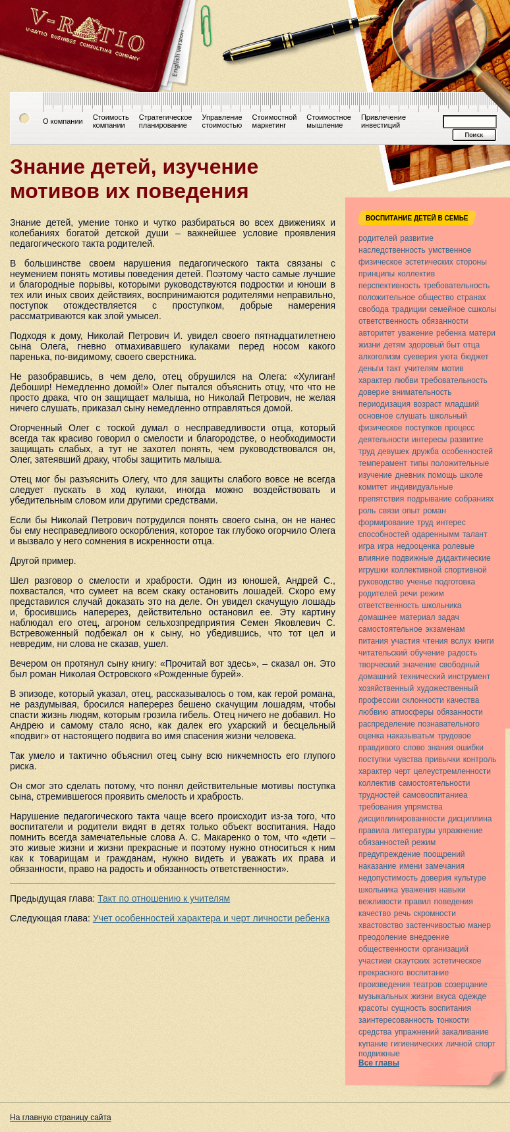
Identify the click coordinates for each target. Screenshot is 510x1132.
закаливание (465, 1032)
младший (462, 404)
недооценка (418, 546)
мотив (452, 368)
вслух (461, 641)
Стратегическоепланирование (165, 121)
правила (373, 830)
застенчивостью (435, 925)
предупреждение (389, 854)
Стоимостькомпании (111, 121)
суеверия (420, 356)
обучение (428, 652)
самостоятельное (390, 629)
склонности (422, 700)
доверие (373, 392)
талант (475, 534)
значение (419, 664)
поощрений (444, 854)
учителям (421, 368)
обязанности (445, 321)
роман (434, 510)
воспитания (450, 1008)
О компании (63, 121)
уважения (418, 889)
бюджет (474, 356)
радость (462, 652)
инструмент (469, 676)
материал (418, 617)
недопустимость (388, 878)
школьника (441, 605)
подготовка (455, 581)
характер (374, 380)
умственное (449, 250)
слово (414, 747)
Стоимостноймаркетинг (274, 121)
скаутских (412, 960)
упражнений (417, 1032)
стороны (471, 262)
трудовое (454, 735)
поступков (423, 427)
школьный (448, 416)
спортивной (466, 570)
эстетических (429, 262)
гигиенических (417, 1043)
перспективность (389, 285)
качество (374, 913)
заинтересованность (396, 1020)
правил (418, 901)
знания (440, 747)
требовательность (456, 285)
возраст (427, 404)
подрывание (429, 498)
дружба (425, 451)
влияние (373, 558)
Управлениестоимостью (222, 121)
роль (367, 510)
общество (436, 297)
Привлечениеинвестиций (383, 121)
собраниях (474, 498)
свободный (459, 664)
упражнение (460, 830)
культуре (470, 878)
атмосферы (412, 712)
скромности (435, 913)
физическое (380, 262)
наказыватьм (410, 735)
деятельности (383, 439)
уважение (416, 333)
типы (419, 463)
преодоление (382, 937)
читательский (382, 652)
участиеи (375, 960)
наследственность (392, 250)
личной (459, 1043)
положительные (460, 463)
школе (471, 475)
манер (479, 925)
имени (410, 866)
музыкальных (383, 996)
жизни (369, 344)
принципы (376, 273)
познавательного (448, 724)
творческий (378, 664)
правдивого (379, 747)
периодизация (384, 404)
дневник (409, 475)
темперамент (382, 463)
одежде (472, 996)
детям (394, 344)
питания (373, 641)
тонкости (453, 1020)
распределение (386, 724)
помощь (442, 475)
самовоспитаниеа (435, 795)
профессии (378, 700)
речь (402, 913)
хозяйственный (386, 688)
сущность (408, 1008)
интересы (429, 439)
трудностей (379, 795)
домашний (377, 676)
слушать (411, 416)
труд (366, 451)
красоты (373, 1008)
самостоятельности (434, 783)
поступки (374, 759)
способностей (383, 534)
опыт (411, 510)
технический (422, 676)
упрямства (423, 806)
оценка (371, 735)
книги (484, 641)
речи (408, 593)
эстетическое (457, 960)
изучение (375, 475)
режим (432, 593)
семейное (447, 309)
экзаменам (445, 629)
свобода (373, 309)
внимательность (421, 392)
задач (448, 617)
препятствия (381, 498)
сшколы (482, 309)
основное (375, 416)
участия (405, 641)
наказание (377, 866)
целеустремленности (452, 771)
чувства (408, 759)
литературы (414, 830)
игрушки (373, 570)
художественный (447, 688)
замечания (444, 866)
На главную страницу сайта (60, 1117)
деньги (370, 368)
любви (406, 380)
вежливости (380, 901)
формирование (386, 522)
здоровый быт (434, 344)
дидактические (463, 558)
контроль (480, 759)
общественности (389, 949)
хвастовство (380, 925)
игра (366, 546)
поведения (453, 901)
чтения (435, 641)
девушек (393, 451)
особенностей (467, 451)
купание (373, 1043)
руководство (381, 581)
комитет (372, 487)
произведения (384, 984)
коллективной (416, 570)
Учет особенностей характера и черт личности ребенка (211, 918)
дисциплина (470, 818)
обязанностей (383, 842)
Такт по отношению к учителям (164, 898)
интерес (451, 522)
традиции (408, 309)
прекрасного (381, 972)
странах (471, 297)
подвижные (413, 558)
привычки (442, 759)
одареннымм (435, 534)
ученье (419, 581)
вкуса (446, 996)
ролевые (458, 546)
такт (393, 368)
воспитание (428, 972)
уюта (449, 356)
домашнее (377, 617)
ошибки (470, 747)
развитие (417, 238)
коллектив (416, 273)
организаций (445, 949)
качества (463, 700)
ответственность (388, 321)
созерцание (466, 984)
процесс (459, 427)
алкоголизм (379, 356)
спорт (485, 1043)
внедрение (429, 937)
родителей (377, 238)
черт (402, 771)
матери (482, 333)
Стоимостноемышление (328, 121)
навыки (452, 889)
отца (471, 344)
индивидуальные (422, 487)
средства (375, 1032)
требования (379, 806)
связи (389, 510)
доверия (435, 878)
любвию (373, 712)
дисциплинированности (401, 818)
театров (427, 984)
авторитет (376, 333)
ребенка (451, 333)
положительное (386, 297)
